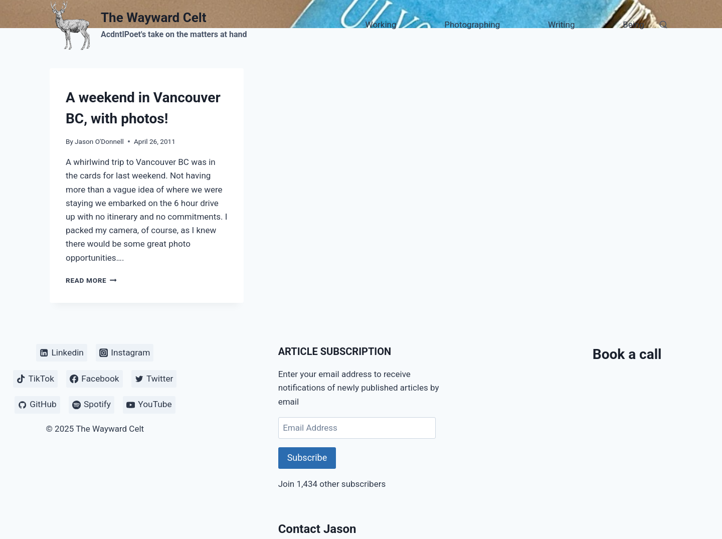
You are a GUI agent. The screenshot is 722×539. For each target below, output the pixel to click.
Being (633, 25)
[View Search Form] (663, 25)
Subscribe (307, 457)
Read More (91, 280)
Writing (561, 25)
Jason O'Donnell (99, 141)
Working (381, 25)
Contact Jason (317, 529)
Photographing (472, 25)
